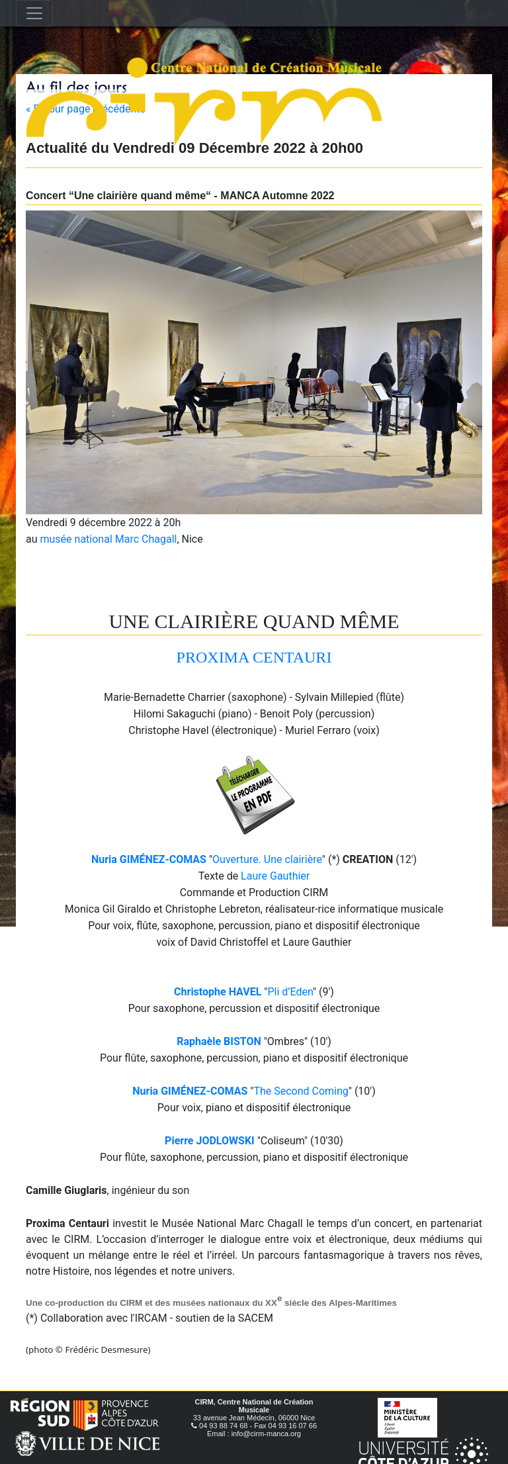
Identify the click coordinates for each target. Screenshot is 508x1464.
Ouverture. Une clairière (267, 859)
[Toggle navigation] (34, 13)
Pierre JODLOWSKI (210, 1140)
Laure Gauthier (275, 876)
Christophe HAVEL (217, 991)
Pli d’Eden (290, 991)
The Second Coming (300, 1091)
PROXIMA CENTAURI (254, 657)
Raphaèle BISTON (219, 1041)
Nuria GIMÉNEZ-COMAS (148, 859)
